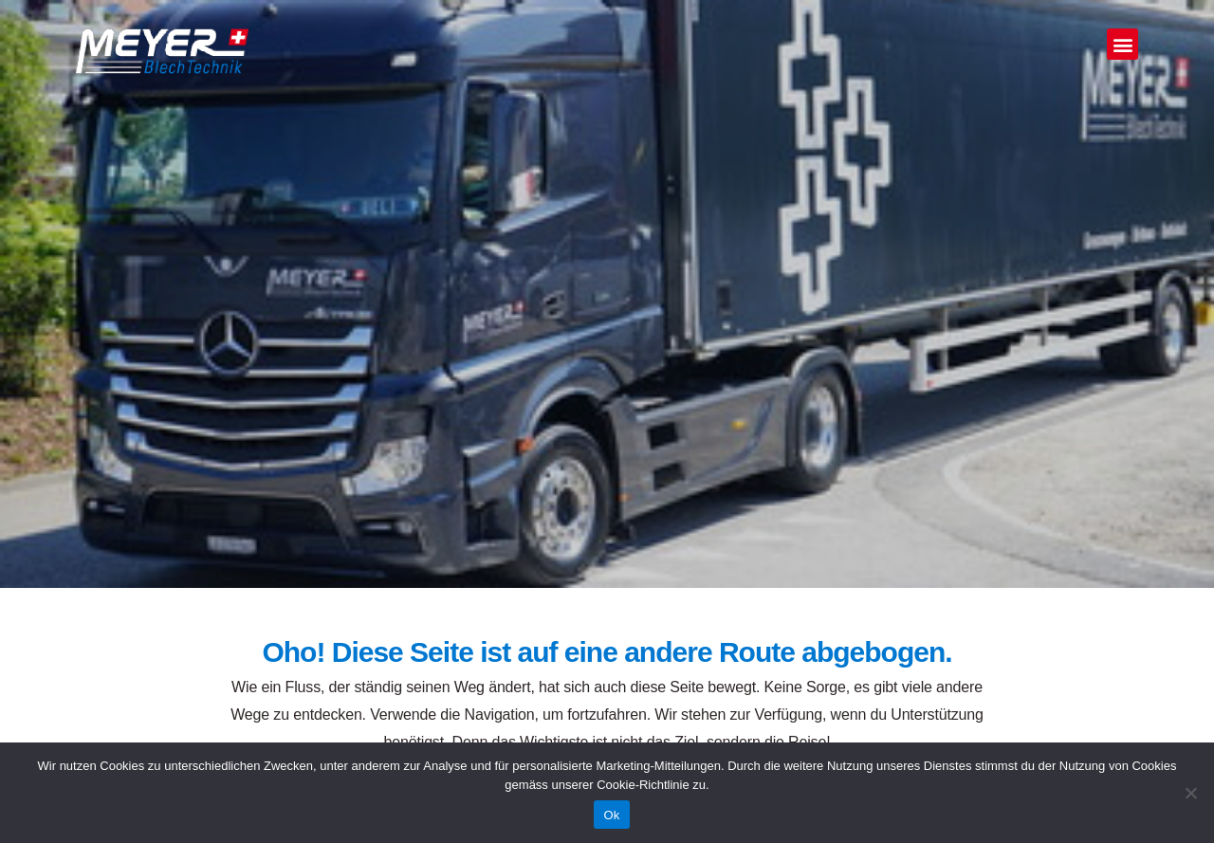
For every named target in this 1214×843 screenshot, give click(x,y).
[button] (1122, 44)
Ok (611, 815)
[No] (1190, 792)
